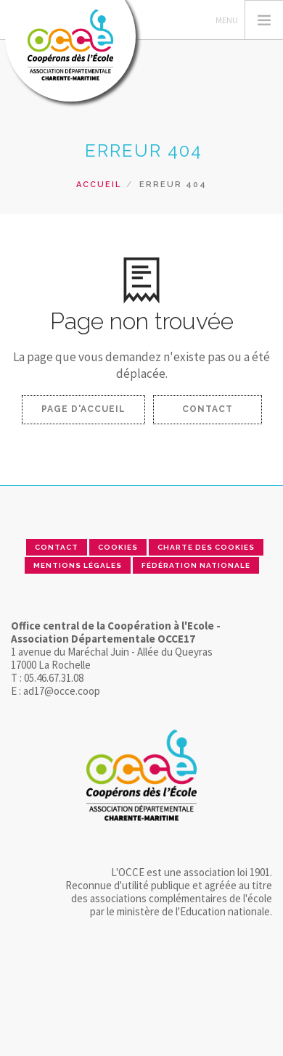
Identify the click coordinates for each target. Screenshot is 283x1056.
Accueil (98, 184)
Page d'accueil (83, 409)
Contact (207, 409)
